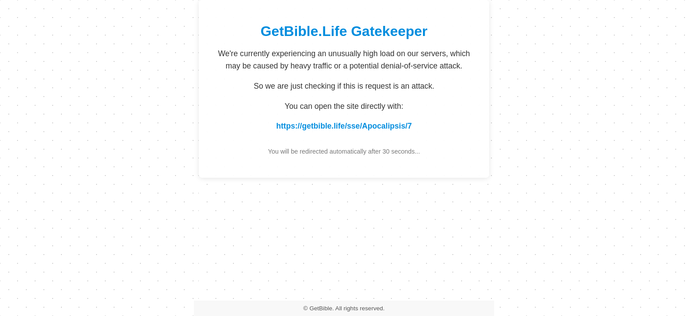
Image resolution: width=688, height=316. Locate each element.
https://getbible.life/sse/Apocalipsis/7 (344, 126)
